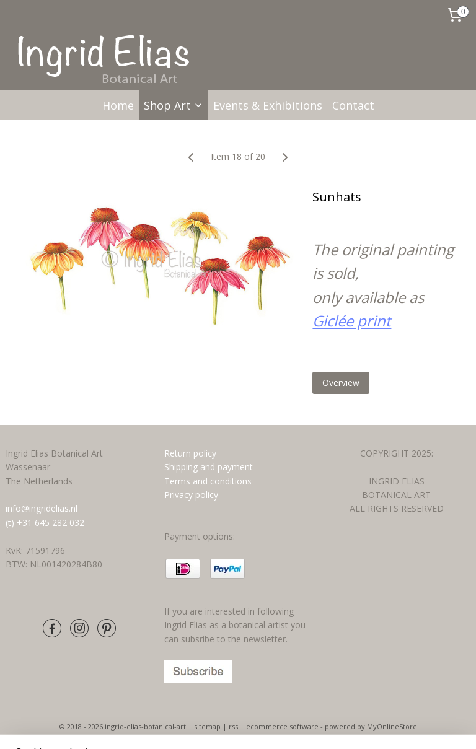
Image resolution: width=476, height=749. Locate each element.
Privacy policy (191, 495)
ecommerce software (282, 726)
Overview (340, 382)
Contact (353, 105)
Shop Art (173, 105)
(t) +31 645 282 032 (45, 522)
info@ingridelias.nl (41, 508)
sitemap (207, 726)
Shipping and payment (208, 467)
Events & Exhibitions (267, 105)
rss (233, 726)
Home (118, 105)
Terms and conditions (209, 481)
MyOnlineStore (392, 726)
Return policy (190, 453)
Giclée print (351, 320)
